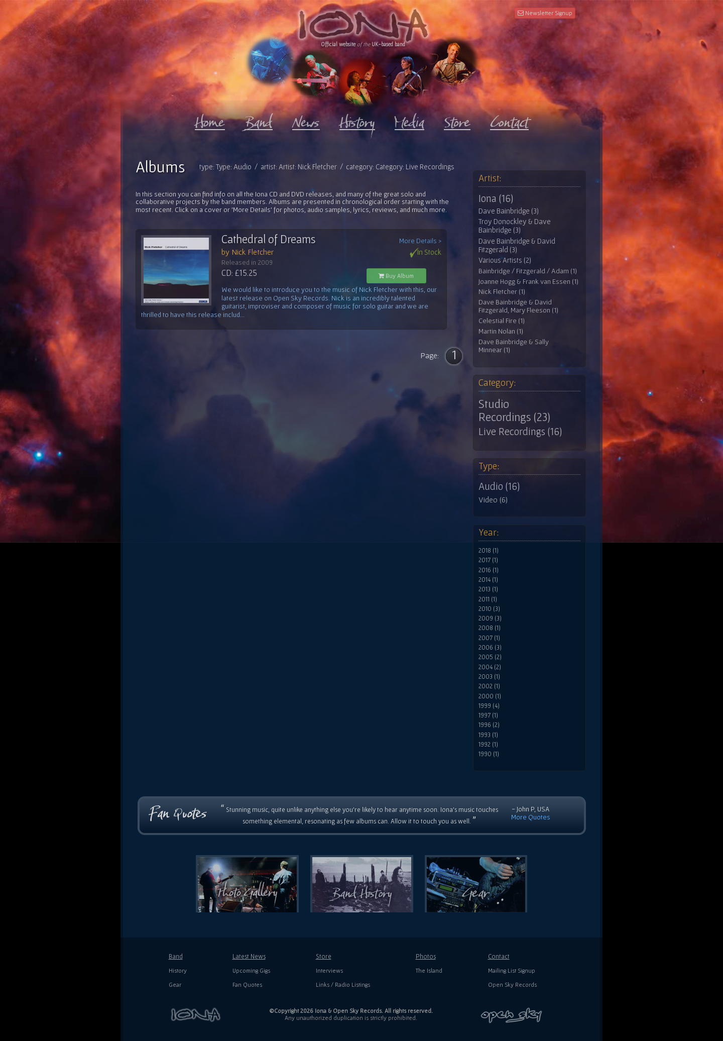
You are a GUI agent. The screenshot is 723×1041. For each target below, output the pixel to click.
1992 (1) (488, 744)
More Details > (420, 241)
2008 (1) (489, 628)
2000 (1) (489, 696)
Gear (175, 984)
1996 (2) (489, 724)
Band (176, 956)
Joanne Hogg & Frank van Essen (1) (528, 281)
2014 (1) (488, 579)
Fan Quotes (247, 984)
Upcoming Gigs (251, 970)
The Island (429, 970)
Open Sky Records (512, 984)
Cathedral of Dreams (268, 239)
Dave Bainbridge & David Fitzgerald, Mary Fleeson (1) (518, 306)
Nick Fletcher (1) (501, 291)
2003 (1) (489, 676)
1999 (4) (489, 705)
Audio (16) (499, 486)
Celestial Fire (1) (501, 321)
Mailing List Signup (511, 970)
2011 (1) (487, 599)
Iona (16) (495, 198)
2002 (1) (489, 686)
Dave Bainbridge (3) (508, 211)
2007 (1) (489, 638)
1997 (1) (488, 715)
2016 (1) (488, 570)
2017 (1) (488, 560)
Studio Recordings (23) (514, 410)
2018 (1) (488, 550)
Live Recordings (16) (520, 431)
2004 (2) (489, 667)
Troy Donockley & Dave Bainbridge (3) (514, 226)
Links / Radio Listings (343, 984)
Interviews (329, 970)
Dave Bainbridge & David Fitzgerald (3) (516, 245)
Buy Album (396, 275)
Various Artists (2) (504, 260)
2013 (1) (488, 589)
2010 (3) (489, 608)
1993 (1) (488, 735)
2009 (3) (490, 618)
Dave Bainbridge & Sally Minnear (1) (513, 346)
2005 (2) (490, 657)
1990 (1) (488, 754)
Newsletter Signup (545, 13)
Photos (426, 956)
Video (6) (493, 499)
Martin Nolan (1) (500, 331)
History (178, 970)
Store (323, 956)
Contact (499, 956)
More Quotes (530, 817)
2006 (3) (490, 647)
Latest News (249, 956)
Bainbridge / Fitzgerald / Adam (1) (527, 271)
